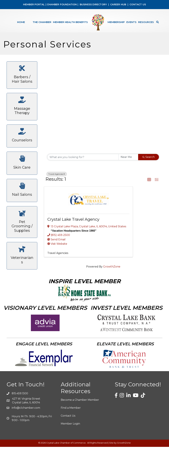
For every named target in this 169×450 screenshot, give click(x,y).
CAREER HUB (118, 4)
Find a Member (71, 410)
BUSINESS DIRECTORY (93, 4)
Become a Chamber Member (80, 403)
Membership (116, 22)
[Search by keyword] (83, 160)
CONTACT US (138, 4)
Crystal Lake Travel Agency (73, 222)
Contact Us (68, 418)
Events (131, 22)
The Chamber (42, 22)
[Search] (157, 22)
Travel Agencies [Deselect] (56, 177)
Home (21, 22)
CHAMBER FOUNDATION (62, 4)
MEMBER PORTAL (34, 4)
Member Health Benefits (70, 22)
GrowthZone (111, 269)
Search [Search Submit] (148, 160)
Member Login (70, 426)
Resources (146, 22)
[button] (149, 183)
